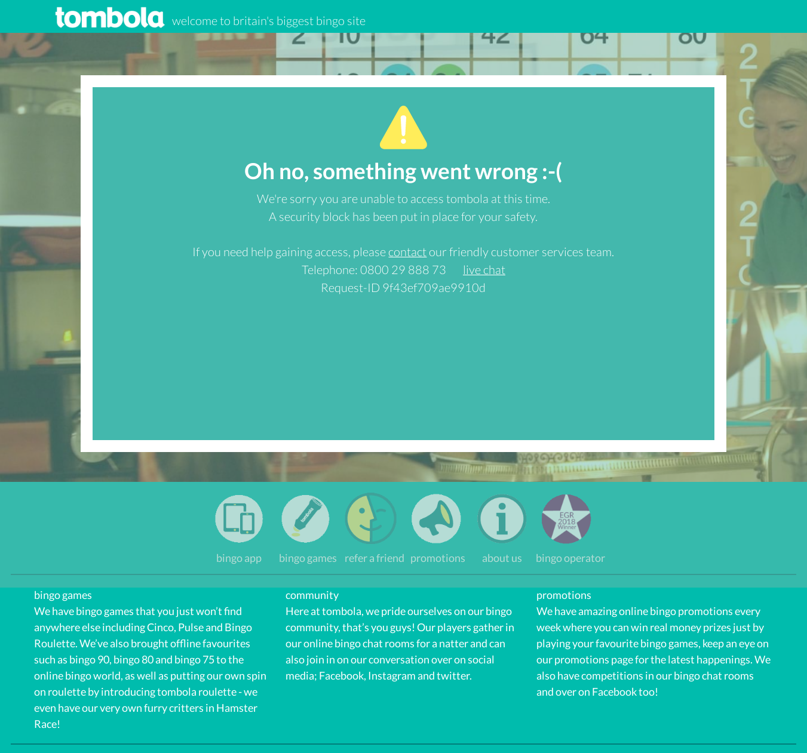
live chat (484, 269)
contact (407, 251)
